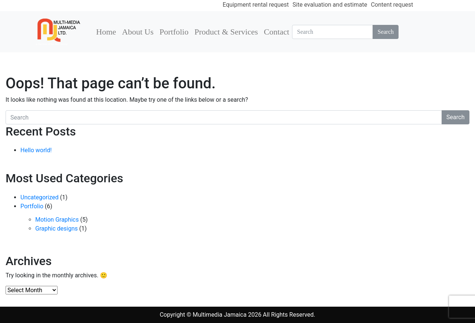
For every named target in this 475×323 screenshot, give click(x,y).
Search (385, 32)
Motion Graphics (57, 219)
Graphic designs (56, 228)
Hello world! (36, 150)
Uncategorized (39, 197)
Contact (276, 31)
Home (106, 31)
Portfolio (174, 31)
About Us (138, 31)
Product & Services (226, 31)
